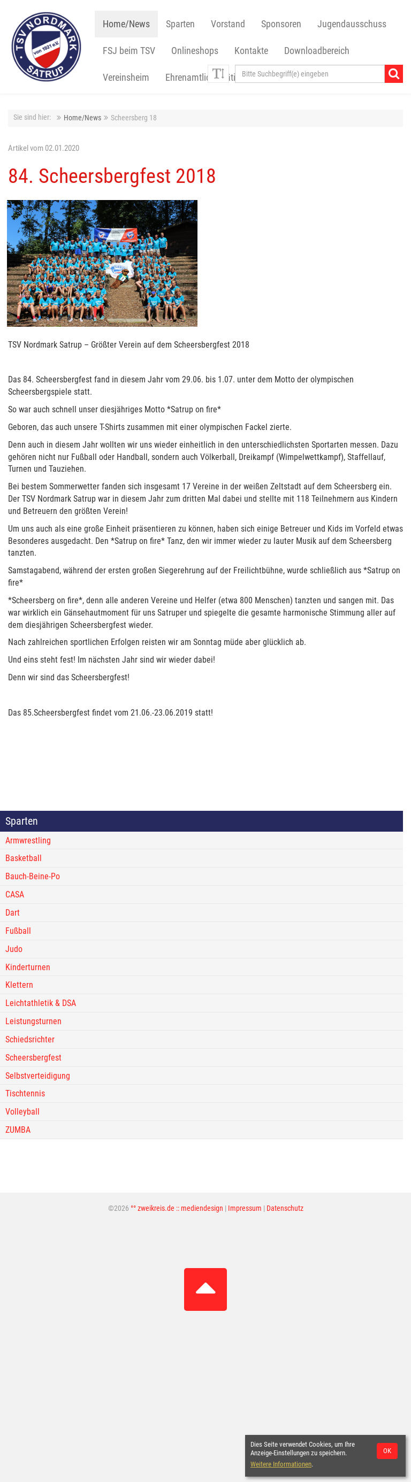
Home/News (126, 24)
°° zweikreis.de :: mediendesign (177, 1208)
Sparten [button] (180, 24)
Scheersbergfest (33, 1058)
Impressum (245, 1208)
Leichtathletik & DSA (40, 1003)
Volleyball (22, 1112)
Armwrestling (28, 840)
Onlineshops (194, 50)
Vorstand (228, 24)
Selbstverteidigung (37, 1076)
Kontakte (251, 50)
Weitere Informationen (280, 1464)
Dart (12, 913)
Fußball (18, 931)
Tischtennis (25, 1093)
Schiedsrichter (30, 1039)
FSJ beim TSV (129, 50)
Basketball (23, 858)
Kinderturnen (27, 967)
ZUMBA (18, 1130)
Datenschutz (285, 1208)
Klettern (19, 985)
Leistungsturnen (33, 1021)
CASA (14, 894)
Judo (13, 949)
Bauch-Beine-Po (32, 876)
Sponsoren (281, 24)
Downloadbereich (316, 50)
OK (387, 1451)
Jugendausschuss (351, 24)
